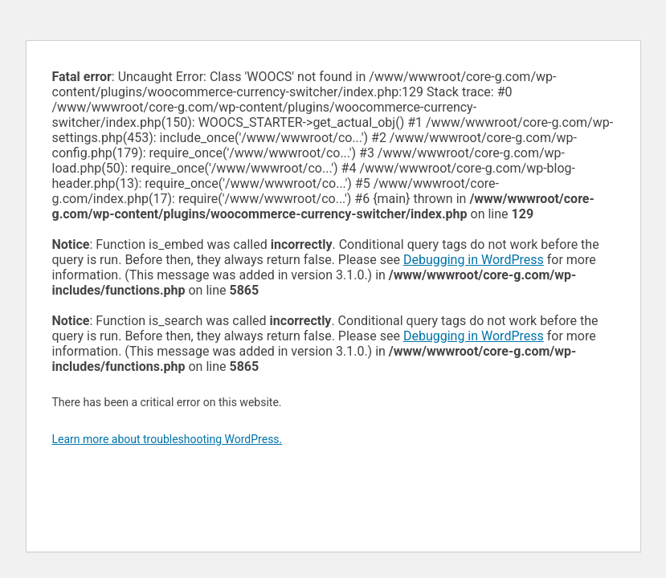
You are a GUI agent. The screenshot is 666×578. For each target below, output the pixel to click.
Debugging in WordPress (473, 259)
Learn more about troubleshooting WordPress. (167, 439)
